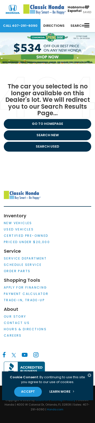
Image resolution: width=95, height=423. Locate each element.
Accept (28, 391)
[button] (20, 25)
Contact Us (17, 323)
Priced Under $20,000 (27, 242)
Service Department (25, 258)
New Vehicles (18, 223)
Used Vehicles (19, 229)
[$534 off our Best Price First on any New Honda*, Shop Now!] (47, 48)
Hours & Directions (25, 329)
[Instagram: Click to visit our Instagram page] (35, 355)
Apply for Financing (25, 287)
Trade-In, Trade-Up (24, 300)
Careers (13, 335)
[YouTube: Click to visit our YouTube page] (25, 355)
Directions (54, 25)
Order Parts (17, 271)
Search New (47, 135)
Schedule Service (23, 265)
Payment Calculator (26, 294)
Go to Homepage (47, 123)
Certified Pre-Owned (26, 235)
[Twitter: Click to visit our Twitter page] (14, 355)
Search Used (47, 146)
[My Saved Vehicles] (87, 10)
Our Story (15, 316)
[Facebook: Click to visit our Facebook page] (4, 355)
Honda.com (55, 409)
